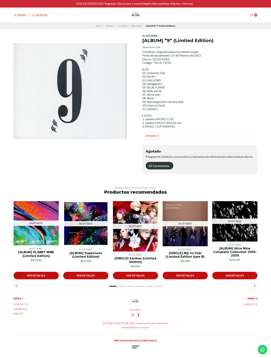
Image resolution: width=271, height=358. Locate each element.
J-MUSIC (109, 26)
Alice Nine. (137, 26)
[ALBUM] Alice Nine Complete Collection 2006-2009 (235, 252)
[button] (113, 286)
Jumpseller (143, 327)
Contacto (21, 304)
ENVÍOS (18, 314)
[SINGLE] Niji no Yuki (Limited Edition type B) (185, 254)
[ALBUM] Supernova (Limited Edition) (86, 254)
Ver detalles (36, 275)
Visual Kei (123, 26)
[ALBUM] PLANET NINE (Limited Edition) (36, 254)
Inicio (98, 26)
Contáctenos (159, 166)
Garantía (20, 309)
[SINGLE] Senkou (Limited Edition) (135, 260)
